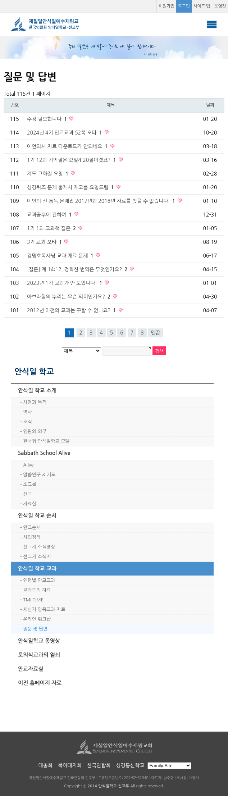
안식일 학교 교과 (37, 568)
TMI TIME (33, 599)
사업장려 (32, 537)
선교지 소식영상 (39, 547)
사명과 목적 (34, 402)
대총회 (45, 765)
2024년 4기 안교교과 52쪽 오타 (65, 132)
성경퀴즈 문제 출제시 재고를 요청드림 (71, 187)
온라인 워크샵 (37, 619)
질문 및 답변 (35, 629)
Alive (28, 465)
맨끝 (155, 332)
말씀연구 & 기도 (39, 474)
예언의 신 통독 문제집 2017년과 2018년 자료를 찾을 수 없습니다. (102, 201)
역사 (27, 412)
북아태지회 (70, 765)
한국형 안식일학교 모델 (46, 441)
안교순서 (32, 527)
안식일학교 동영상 (39, 640)
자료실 (29, 503)
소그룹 (29, 484)
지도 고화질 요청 (48, 173)
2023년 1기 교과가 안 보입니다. (65, 283)
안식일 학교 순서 (37, 515)
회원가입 (166, 6)
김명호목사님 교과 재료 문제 (61, 255)
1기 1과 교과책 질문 (52, 228)
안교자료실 (31, 669)
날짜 (210, 105)
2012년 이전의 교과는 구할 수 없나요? (72, 310)
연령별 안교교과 (39, 580)
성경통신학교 (130, 765)
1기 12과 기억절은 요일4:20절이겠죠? (72, 160)
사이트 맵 (201, 6)
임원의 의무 (34, 431)
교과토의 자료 (37, 590)
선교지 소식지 (37, 556)
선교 (27, 494)
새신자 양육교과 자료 (44, 609)
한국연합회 (99, 765)
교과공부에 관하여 (50, 214)
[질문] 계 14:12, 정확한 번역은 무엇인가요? (78, 269)
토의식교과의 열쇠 (39, 655)
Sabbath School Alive (44, 453)
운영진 (220, 6)
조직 (27, 421)
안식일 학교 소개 (37, 390)
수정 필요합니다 (47, 119)
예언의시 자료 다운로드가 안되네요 (68, 146)
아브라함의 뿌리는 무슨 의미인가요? (69, 296)
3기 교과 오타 (45, 242)
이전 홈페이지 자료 (39, 683)
